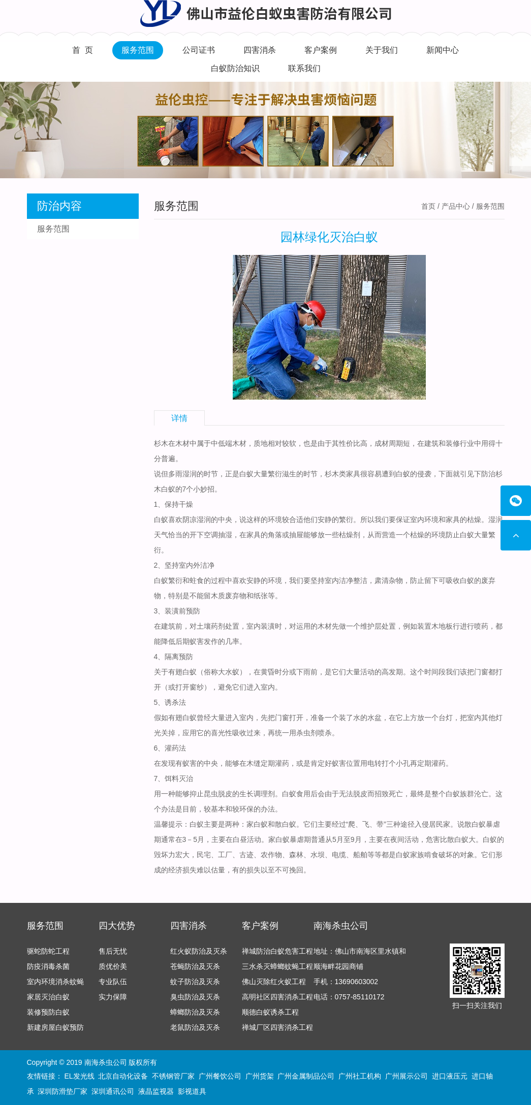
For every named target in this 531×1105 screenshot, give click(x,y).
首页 (428, 206)
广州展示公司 (406, 1076)
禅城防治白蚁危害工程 (277, 951)
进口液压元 (449, 1076)
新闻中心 (442, 50)
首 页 (82, 50)
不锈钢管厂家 (173, 1076)
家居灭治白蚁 (48, 997)
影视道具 (192, 1091)
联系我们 (304, 68)
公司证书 (198, 50)
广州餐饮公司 (220, 1076)
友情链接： (45, 1076)
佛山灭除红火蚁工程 (274, 982)
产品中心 (456, 206)
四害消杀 (259, 50)
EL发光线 (79, 1076)
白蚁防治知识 (235, 68)
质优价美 (113, 966)
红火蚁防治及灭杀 (198, 951)
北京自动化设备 (123, 1076)
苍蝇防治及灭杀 (195, 966)
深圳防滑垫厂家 (62, 1091)
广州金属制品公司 (305, 1076)
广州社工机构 (359, 1076)
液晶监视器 (156, 1091)
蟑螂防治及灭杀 (195, 1012)
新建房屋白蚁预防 (55, 1027)
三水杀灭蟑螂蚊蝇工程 (277, 966)
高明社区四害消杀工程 (277, 997)
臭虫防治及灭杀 (195, 997)
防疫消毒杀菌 (48, 966)
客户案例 (320, 50)
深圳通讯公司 (112, 1091)
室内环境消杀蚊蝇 (55, 982)
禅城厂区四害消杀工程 (277, 1027)
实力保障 (113, 997)
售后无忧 (113, 951)
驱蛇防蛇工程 (48, 951)
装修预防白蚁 (48, 1012)
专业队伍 (113, 982)
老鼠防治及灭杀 (195, 1027)
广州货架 (259, 1076)
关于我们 (381, 50)
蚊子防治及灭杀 (195, 982)
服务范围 (137, 50)
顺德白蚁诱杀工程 (270, 1012)
